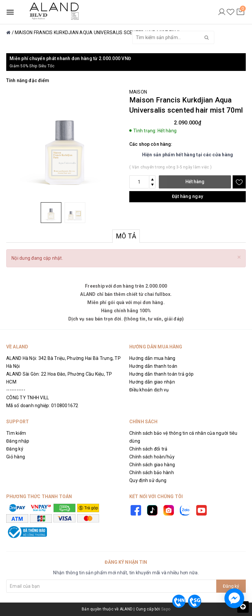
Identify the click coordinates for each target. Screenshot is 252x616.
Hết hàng (194, 181)
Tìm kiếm (16, 433)
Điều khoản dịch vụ (149, 389)
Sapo (165, 609)
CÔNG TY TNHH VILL (27, 397)
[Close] (239, 257)
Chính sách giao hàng (152, 464)
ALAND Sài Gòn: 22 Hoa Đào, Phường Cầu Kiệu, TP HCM (59, 378)
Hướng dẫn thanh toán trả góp (161, 374)
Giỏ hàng (15, 456)
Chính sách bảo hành (151, 472)
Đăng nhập (17, 441)
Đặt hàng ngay (187, 196)
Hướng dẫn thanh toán (153, 366)
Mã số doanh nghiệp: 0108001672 (42, 405)
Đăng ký (14, 448)
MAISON (138, 92)
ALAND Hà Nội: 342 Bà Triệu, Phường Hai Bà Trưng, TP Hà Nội (63, 362)
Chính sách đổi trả (148, 448)
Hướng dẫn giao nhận (152, 382)
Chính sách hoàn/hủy (152, 456)
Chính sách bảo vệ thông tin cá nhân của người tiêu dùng (183, 437)
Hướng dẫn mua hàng (152, 358)
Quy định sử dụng (147, 480)
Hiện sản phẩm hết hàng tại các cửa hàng (187, 154)
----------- (15, 389)
